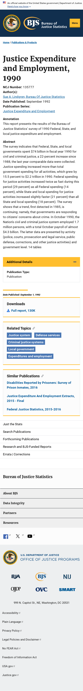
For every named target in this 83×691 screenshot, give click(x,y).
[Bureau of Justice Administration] (15, 575)
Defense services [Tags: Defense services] (48, 335)
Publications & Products (24, 42)
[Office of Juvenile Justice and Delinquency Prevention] (16, 590)
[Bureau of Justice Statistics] (41, 579)
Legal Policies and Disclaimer (22, 639)
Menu (75, 23)
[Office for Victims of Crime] (41, 589)
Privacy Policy (12, 630)
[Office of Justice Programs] (12, 23)
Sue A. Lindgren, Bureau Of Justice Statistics (34, 97)
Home (6, 42)
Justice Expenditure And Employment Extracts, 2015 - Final (41, 398)
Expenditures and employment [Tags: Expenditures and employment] (30, 356)
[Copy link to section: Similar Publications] (42, 375)
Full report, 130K (23, 310)
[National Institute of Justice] (67, 575)
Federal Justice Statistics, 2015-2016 (34, 409)
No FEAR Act (11, 648)
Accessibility (11, 613)
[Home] (45, 23)
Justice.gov (10, 675)
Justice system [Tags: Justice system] (19, 335)
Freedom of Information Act (19, 657)
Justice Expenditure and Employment (29, 111)
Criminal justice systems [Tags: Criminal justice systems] (26, 342)
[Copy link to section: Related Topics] (33, 328)
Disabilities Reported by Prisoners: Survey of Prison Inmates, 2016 (39, 385)
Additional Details (19, 262)
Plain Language (13, 621)
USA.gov (8, 666)
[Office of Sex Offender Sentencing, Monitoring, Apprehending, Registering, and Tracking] (67, 588)
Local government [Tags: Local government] (21, 349)
